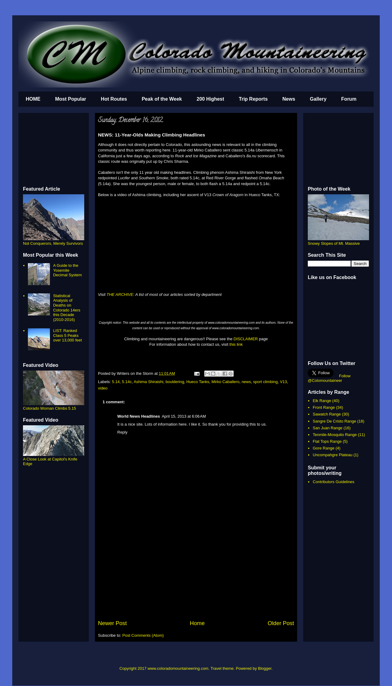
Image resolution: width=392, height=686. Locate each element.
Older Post (281, 623)
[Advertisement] (196, 573)
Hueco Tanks (197, 381)
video (102, 388)
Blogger (264, 668)
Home (197, 623)
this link (236, 344)
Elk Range (322, 400)
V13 (283, 381)
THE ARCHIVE (120, 294)
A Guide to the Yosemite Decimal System (67, 270)
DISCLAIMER (246, 339)
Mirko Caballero (225, 381)
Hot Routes (114, 99)
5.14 (116, 381)
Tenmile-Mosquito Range (335, 434)
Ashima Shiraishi (148, 381)
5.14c (127, 381)
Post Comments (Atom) (143, 635)
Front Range (324, 407)
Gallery (318, 99)
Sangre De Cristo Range (334, 421)
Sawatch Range (327, 414)
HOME (33, 99)
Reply (122, 432)
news (246, 381)
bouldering (174, 381)
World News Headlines (138, 416)
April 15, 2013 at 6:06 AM (184, 416)
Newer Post (112, 623)
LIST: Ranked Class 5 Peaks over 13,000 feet (67, 335)
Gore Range (323, 448)
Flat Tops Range (327, 441)
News (288, 99)
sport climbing (265, 381)
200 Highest (210, 99)
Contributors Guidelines (333, 481)
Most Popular (70, 99)
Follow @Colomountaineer (329, 378)
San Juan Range (327, 428)
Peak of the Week (162, 99)
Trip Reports (253, 99)
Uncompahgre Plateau (332, 455)
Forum (348, 99)
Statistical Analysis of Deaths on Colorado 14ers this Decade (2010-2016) (66, 307)
